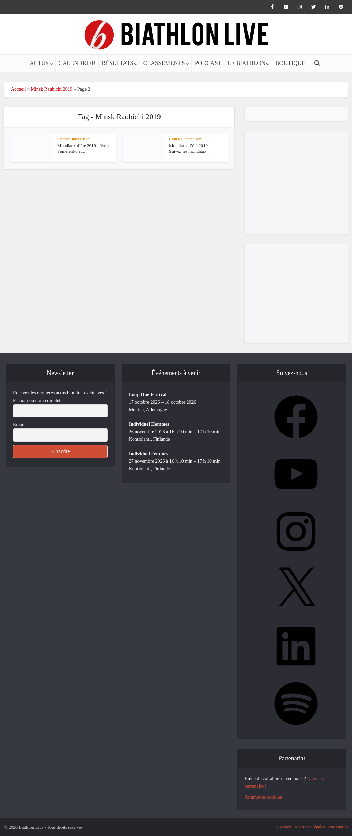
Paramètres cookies (263, 797)
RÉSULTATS (117, 63)
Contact (284, 826)
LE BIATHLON (246, 63)
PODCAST (208, 63)
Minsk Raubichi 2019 (52, 89)
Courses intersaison (73, 139)
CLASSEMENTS (164, 63)
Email (18, 424)
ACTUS (39, 63)
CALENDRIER (77, 63)
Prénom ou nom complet (36, 400)
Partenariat (338, 826)
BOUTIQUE (290, 63)
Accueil (18, 89)
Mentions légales (310, 826)
